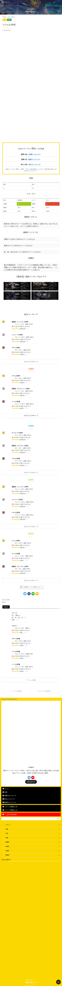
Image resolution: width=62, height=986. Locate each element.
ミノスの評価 (16, 665)
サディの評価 (16, 639)
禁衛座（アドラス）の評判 (20, 446)
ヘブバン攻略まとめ (10, 808)
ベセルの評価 (16, 459)
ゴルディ (15, 627)
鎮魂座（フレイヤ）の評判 (20, 567)
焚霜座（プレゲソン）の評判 (21, 389)
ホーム (6, 790)
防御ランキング (34, 159)
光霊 (5, 600)
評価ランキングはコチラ (30, 170)
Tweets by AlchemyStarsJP (9, 700)
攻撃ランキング (34, 154)
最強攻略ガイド (31, 11)
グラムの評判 (16, 347)
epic (5, 603)
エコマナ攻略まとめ (10, 811)
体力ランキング (34, 164)
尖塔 (5, 793)
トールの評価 (16, 402)
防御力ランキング (10, 803)
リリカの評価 (16, 652)
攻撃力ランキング (10, 796)
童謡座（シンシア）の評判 (20, 322)
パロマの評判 (16, 513)
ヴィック (15, 614)
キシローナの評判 (17, 433)
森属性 (8, 600)
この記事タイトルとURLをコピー (30, 588)
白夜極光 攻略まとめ (29, 980)
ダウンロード (31, 783)
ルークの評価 (16, 554)
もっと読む (32, 681)
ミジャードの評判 (17, 335)
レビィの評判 (16, 541)
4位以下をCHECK (31, 362)
